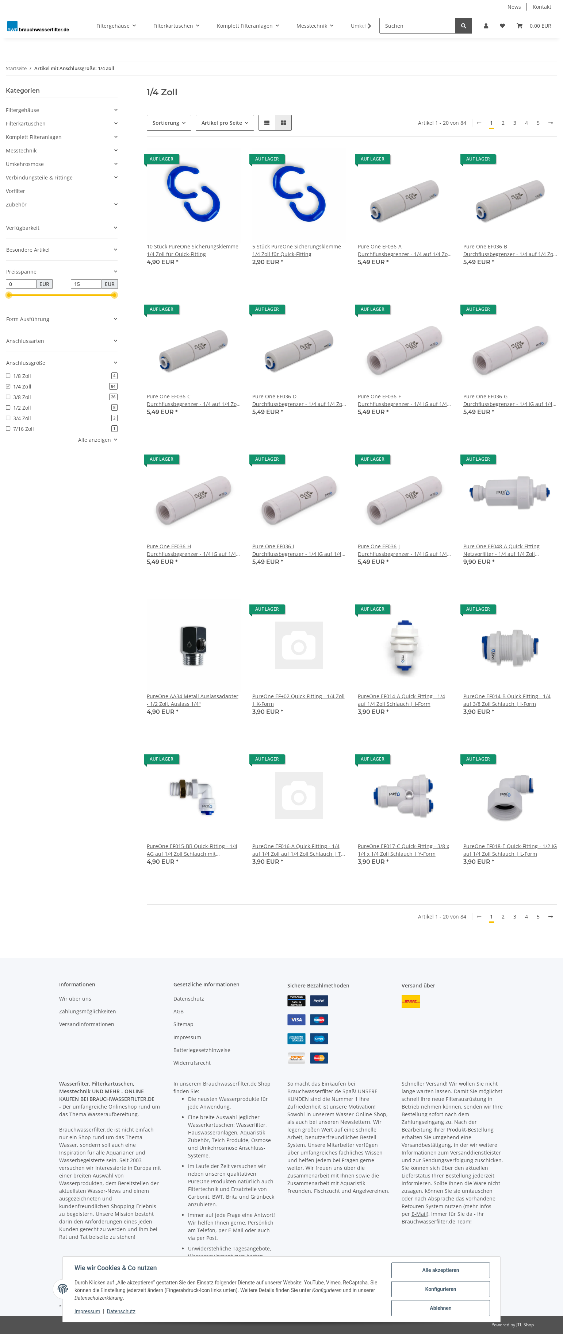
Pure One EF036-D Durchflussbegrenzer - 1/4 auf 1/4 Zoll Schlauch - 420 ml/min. (298, 400)
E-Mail (419, 1213)
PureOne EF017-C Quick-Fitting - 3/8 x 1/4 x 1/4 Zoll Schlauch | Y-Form (403, 850)
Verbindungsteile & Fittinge (39, 177)
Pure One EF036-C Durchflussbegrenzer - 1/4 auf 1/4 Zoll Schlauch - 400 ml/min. (193, 400)
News (514, 6)
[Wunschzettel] (502, 25)
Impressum (187, 1037)
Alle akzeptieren (440, 1270)
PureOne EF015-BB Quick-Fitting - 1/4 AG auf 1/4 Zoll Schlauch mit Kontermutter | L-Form (192, 850)
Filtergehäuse (22, 110)
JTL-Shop (525, 1325)
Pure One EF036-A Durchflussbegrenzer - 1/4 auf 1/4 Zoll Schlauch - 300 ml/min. (404, 250)
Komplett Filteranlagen (34, 137)
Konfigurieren (440, 1289)
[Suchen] (417, 26)
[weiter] (550, 123)
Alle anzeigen (94, 439)
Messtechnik (21, 150)
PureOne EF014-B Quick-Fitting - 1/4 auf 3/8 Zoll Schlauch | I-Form (507, 700)
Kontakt (542, 6)
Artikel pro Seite (222, 122)
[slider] (9, 295)
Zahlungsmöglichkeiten (87, 1011)
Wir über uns (75, 998)
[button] (486, 25)
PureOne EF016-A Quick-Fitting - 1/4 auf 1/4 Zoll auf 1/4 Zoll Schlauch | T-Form (297, 850)
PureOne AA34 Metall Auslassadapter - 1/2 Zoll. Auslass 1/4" (192, 700)
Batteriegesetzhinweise (201, 1050)
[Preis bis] (86, 284)
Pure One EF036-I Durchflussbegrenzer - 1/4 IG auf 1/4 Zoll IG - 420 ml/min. (296, 550)
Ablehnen (440, 1308)
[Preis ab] (21, 284)
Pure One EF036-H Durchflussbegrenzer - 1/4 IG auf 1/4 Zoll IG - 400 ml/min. (191, 550)
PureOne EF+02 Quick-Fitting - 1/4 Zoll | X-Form (298, 700)
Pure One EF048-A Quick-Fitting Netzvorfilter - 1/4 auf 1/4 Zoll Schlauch (501, 550)
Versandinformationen (86, 1024)
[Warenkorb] (534, 25)
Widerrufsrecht (192, 1062)
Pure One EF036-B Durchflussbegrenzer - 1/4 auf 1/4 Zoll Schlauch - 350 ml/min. (509, 250)
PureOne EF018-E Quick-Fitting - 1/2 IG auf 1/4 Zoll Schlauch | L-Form (510, 850)
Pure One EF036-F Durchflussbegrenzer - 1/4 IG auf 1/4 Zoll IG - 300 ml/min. (402, 400)
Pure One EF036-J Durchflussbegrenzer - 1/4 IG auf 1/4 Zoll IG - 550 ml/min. (402, 550)
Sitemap (183, 1024)
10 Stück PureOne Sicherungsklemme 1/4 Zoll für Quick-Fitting (192, 250)
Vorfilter (15, 190)
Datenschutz (188, 998)
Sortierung (166, 122)
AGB (178, 1011)
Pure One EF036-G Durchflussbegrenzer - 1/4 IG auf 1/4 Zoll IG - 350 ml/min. (507, 400)
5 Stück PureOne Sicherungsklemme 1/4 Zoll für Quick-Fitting (296, 250)
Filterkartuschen (26, 123)
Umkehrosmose (25, 164)
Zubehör (16, 204)
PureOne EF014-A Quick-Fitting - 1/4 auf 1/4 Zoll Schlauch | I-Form (401, 700)
